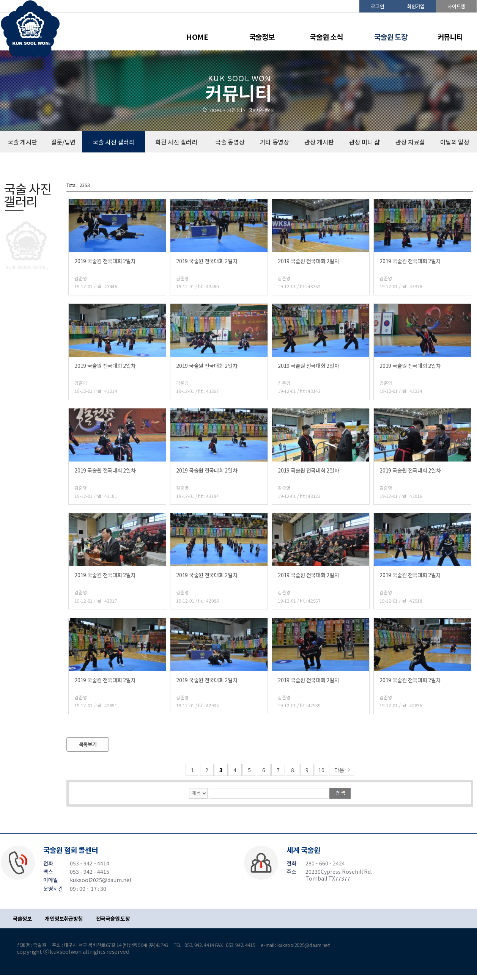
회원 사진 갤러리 (176, 141)
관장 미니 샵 (364, 141)
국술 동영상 (229, 141)
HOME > (217, 110)
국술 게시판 (22, 141)
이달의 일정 (454, 141)
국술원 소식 (326, 36)
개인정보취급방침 (64, 918)
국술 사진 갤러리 (113, 141)
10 (321, 770)
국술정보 (262, 36)
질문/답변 (63, 141)
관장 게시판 (319, 141)
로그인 (377, 6)
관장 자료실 (410, 141)
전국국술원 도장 (113, 918)
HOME (197, 36)
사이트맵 (456, 6)
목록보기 (88, 744)
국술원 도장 (390, 36)
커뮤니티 (450, 36)
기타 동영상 (274, 141)
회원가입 (416, 6)
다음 (339, 770)
